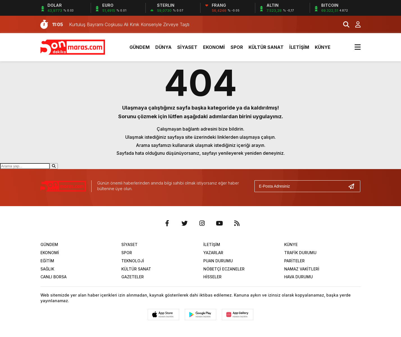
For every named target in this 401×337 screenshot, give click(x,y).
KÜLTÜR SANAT (266, 47)
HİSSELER (212, 276)
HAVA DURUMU (298, 276)
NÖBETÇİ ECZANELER (224, 269)
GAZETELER (132, 276)
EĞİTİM (47, 260)
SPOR (237, 47)
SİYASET (187, 47)
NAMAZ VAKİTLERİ (301, 269)
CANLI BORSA (53, 276)
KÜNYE (323, 47)
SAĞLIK (47, 269)
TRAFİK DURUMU (300, 252)
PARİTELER (294, 260)
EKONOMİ (214, 47)
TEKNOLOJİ (132, 260)
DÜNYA (163, 47)
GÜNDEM (139, 47)
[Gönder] (353, 186)
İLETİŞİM (299, 47)
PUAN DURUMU (218, 260)
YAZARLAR (213, 252)
